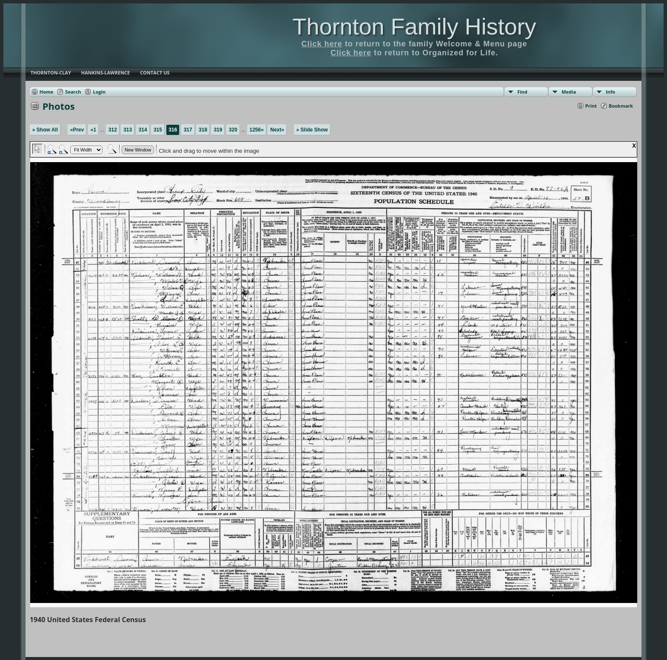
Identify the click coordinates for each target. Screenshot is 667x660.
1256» (257, 130)
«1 (93, 130)
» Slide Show (312, 130)
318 (203, 130)
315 (158, 130)
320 (233, 130)
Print (591, 106)
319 (218, 130)
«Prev (77, 130)
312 (112, 130)
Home (47, 92)
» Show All (45, 130)
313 (127, 130)
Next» (277, 130)
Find (522, 92)
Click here (322, 44)
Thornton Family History (414, 26)
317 (188, 130)
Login (99, 92)
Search (73, 92)
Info (610, 92)
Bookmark (621, 106)
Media (569, 92)
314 (143, 130)
